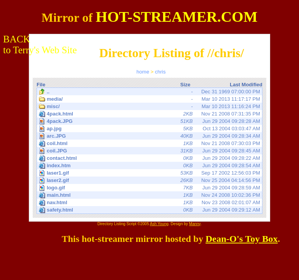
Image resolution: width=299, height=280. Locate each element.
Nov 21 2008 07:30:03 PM (149, 143)
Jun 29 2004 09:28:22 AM (149, 158)
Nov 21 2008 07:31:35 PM (149, 114)
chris (160, 72)
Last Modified (246, 85)
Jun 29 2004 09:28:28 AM (150, 121)
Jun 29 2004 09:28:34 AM (150, 136)
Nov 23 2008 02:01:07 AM (149, 203)
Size (185, 85)
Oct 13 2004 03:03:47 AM (150, 128)
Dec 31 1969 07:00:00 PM (149, 92)
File (41, 85)
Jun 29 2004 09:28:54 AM (149, 166)
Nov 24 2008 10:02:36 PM (149, 195)
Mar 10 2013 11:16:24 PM (149, 106)
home (143, 72)
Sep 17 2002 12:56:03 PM (150, 173)
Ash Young (159, 224)
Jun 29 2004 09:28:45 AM (150, 150)
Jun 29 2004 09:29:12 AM (149, 210)
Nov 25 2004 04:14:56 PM (150, 180)
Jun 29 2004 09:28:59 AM (150, 187)
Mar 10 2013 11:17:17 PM (149, 99)
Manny (195, 224)
